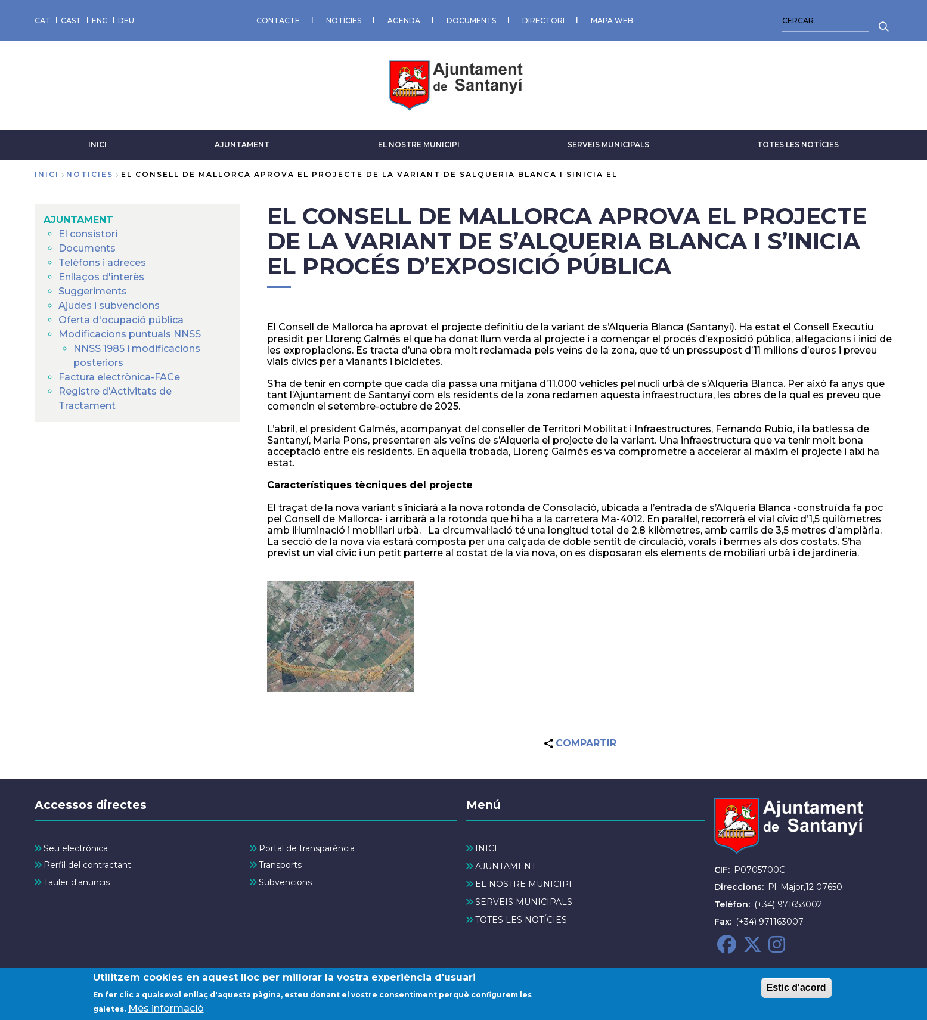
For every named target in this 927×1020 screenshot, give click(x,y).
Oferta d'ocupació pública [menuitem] (121, 319)
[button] (340, 636)
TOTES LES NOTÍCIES (798, 144)
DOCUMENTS (471, 20)
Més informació (166, 1011)
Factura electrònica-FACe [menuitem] (119, 377)
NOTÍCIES (343, 20)
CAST (71, 20)
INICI (97, 144)
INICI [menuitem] (486, 848)
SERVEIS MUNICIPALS (608, 144)
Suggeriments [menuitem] (92, 291)
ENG (100, 20)
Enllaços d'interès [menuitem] (101, 277)
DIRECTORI (543, 20)
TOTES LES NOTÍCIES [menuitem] (521, 920)
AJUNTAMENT (242, 144)
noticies (89, 174)
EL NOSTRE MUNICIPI (419, 144)
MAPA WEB (612, 20)
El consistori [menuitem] (87, 234)
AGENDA (403, 20)
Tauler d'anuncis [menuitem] (77, 882)
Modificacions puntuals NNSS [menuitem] (129, 334)
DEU (126, 20)
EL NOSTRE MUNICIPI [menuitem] (523, 884)
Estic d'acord (796, 990)
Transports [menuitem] (280, 865)
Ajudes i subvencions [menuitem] (109, 305)
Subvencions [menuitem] (285, 882)
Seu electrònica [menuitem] (76, 848)
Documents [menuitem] (87, 248)
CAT (43, 20)
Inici (47, 174)
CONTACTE (278, 20)
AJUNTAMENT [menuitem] (78, 219)
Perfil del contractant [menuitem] (87, 865)
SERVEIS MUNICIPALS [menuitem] (523, 902)
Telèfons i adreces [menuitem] (102, 262)
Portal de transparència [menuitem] (307, 848)
